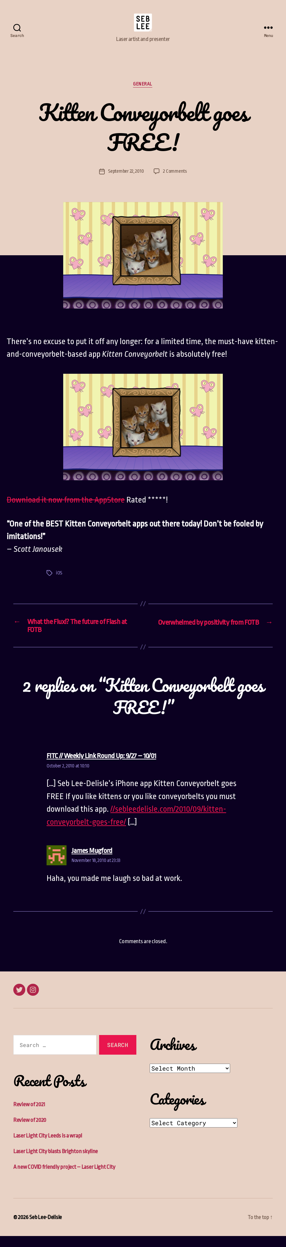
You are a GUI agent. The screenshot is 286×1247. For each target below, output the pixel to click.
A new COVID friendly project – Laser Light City (64, 1178)
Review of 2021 (29, 1115)
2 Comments (175, 181)
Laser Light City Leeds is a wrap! (47, 1146)
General (143, 94)
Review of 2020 (29, 1131)
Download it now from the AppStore (66, 510)
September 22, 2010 (125, 181)
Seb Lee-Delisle (45, 1228)
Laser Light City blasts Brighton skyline (55, 1162)
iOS (59, 583)
